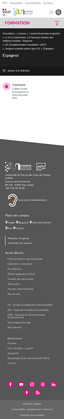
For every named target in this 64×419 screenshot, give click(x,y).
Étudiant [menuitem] (12, 343)
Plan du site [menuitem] (14, 294)
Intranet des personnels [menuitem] (20, 278)
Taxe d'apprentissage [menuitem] (19, 322)
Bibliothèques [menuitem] (15, 338)
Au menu (48, 2)
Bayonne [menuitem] (24, 222)
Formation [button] (17, 22)
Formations (9, 33)
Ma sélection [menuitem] (14, 268)
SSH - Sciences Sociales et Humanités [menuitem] (28, 309)
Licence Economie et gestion (45, 33)
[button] (55, 22)
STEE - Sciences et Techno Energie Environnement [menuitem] (26, 316)
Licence (22, 33)
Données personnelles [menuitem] (32, 415)
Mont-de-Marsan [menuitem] (41, 222)
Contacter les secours (20, 243)
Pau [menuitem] (10, 228)
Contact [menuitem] (12, 363)
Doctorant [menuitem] (13, 353)
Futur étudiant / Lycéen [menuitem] (20, 348)
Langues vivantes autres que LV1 (22, 48)
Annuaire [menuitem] (14, 284)
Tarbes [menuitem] (20, 228)
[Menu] (51, 12)
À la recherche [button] (33, 2)
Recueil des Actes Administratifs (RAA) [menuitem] (29, 358)
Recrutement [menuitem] (15, 327)
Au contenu (16, 2)
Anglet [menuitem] (11, 222)
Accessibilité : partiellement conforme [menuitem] (32, 409)
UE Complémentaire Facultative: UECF (25, 44)
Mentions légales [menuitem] (32, 403)
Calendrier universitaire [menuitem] (20, 263)
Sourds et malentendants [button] (27, 200)
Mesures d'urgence (18, 238)
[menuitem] (10, 384)
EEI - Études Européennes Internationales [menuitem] (30, 304)
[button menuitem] (58, 12)
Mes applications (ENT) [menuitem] (21, 274)
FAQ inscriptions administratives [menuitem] (25, 258)
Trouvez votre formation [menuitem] (21, 288)
